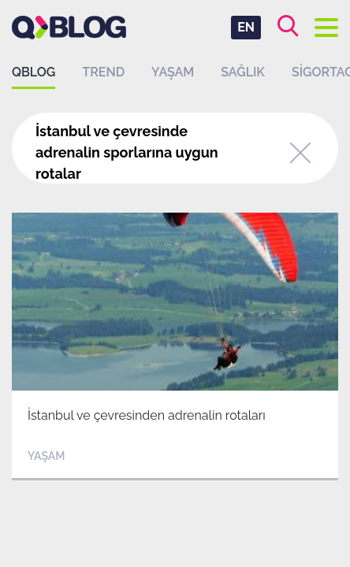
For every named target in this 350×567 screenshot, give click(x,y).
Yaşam (172, 72)
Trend (103, 72)
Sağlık (243, 72)
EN (246, 27)
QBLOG (33, 72)
